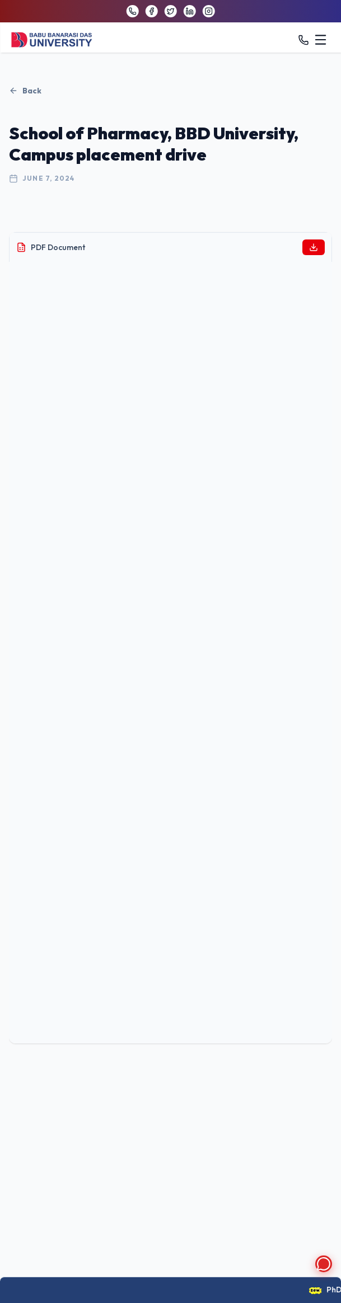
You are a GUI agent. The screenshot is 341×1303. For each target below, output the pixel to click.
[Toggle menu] (321, 39)
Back (25, 91)
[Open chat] (323, 1263)
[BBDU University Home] (51, 40)
